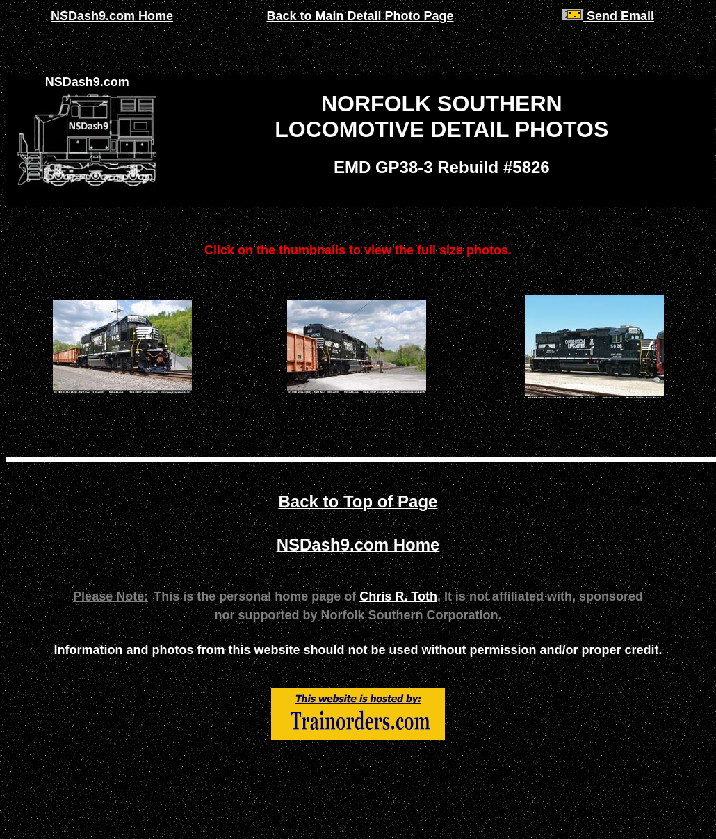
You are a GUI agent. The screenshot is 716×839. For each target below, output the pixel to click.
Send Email (608, 16)
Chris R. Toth (398, 596)
